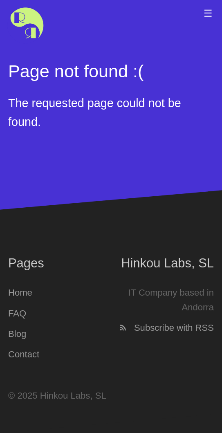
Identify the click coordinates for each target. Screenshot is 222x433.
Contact (23, 355)
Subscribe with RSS (166, 328)
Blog (17, 334)
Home (20, 293)
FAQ (17, 313)
